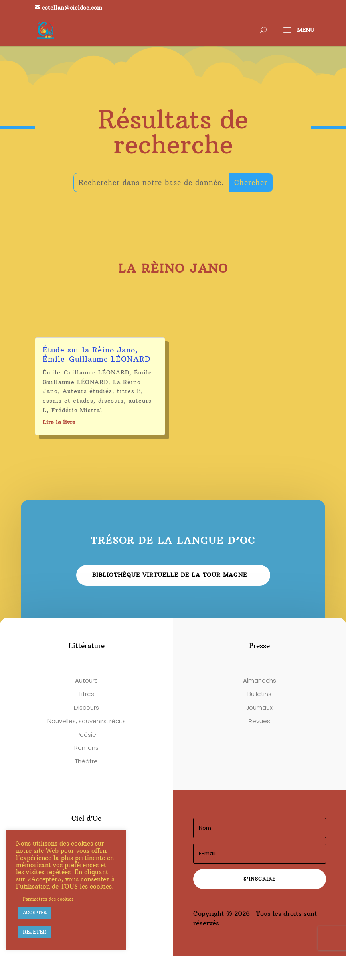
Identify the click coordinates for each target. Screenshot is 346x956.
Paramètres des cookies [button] (48, 899)
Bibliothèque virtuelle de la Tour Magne (169, 574)
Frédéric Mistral (77, 410)
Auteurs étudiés (87, 391)
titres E (129, 391)
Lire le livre (59, 422)
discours (111, 400)
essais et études (68, 400)
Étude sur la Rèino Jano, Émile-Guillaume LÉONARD (96, 354)
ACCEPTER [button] (35, 912)
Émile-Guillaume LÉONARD (86, 372)
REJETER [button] (34, 931)
